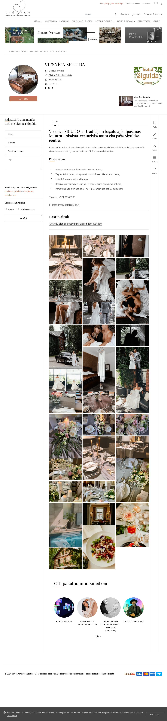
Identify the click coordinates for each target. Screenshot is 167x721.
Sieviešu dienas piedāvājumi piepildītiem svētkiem (75, 223)
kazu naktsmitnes (38, 51)
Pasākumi (64, 21)
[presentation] (25, 175)
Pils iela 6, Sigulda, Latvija (60, 75)
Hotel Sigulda (55, 79)
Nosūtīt (23, 218)
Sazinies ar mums (133, 4)
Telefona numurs (27, 209)
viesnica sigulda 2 (58, 51)
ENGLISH (157, 14)
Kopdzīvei (50, 21)
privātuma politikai (13, 191)
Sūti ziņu (23, 99)
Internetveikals (105, 21)
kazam (23, 51)
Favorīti (136, 14)
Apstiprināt (155, 714)
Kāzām (38, 21)
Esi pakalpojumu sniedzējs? (112, 4)
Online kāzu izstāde (82, 21)
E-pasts (11, 209)
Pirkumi (148, 14)
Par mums (146, 4)
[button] (97, 636)
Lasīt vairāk (12, 715)
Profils (125, 14)
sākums (14, 51)
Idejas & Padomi (126, 21)
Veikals (156, 21)
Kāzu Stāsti (144, 21)
